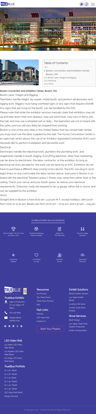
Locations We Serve (77, 304)
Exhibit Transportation (78, 330)
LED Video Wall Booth (13, 392)
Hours (50, 84)
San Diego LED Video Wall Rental (13, 359)
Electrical (52, 81)
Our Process (42, 294)
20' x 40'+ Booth (10, 385)
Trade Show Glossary (45, 301)
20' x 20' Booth (10, 378)
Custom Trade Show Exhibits (77, 309)
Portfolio (40, 314)
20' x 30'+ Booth (10, 381)
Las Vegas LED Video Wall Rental (13, 346)
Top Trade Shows (44, 297)
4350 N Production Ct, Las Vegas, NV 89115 (17, 305)
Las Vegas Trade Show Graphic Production (78, 325)
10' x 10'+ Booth (10, 370)
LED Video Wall (43, 318)
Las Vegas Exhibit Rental (76, 298)
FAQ (38, 305)
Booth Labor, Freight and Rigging (62, 78)
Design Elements (11, 396)
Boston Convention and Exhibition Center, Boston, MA (68, 72)
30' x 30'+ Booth (10, 389)
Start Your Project (50, 328)
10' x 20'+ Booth (10, 374)
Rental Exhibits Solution (78, 294)
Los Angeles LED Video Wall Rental (14, 352)
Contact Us (41, 321)
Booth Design (74, 320)
